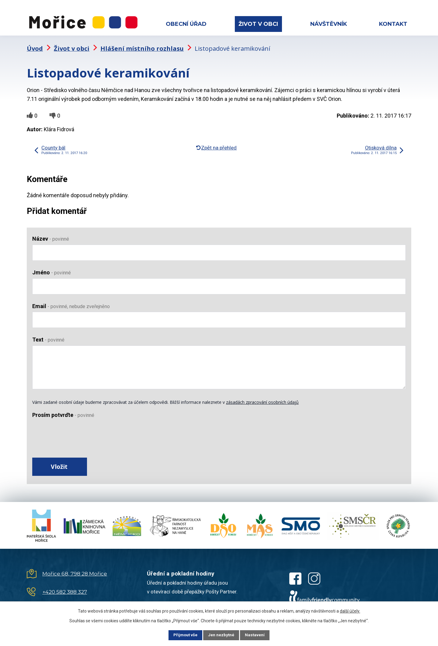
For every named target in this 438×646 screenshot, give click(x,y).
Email (71, 302)
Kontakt (393, 24)
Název (50, 235)
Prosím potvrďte (63, 411)
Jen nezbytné (221, 634)
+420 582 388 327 (64, 590)
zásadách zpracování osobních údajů (262, 398)
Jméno (51, 268)
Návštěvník (328, 24)
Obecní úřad (186, 24)
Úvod (35, 44)
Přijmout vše (182, 634)
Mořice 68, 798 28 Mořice (74, 572)
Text (48, 335)
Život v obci (258, 24)
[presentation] (78, 433)
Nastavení (259, 634)
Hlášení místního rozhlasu (142, 44)
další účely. (350, 610)
